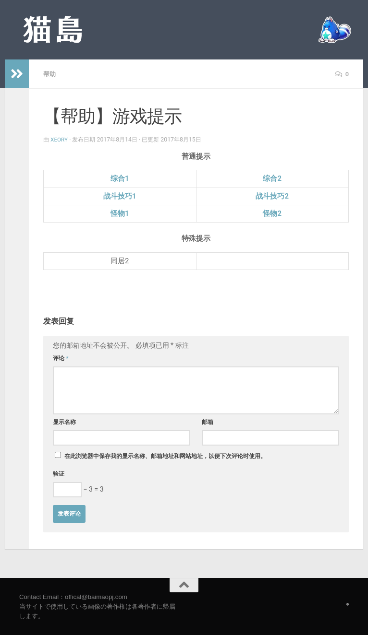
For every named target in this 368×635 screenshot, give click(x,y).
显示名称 (64, 421)
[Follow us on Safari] (347, 604)
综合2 (272, 178)
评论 (61, 357)
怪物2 (272, 213)
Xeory (59, 139)
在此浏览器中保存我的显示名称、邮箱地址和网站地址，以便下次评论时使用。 (165, 455)
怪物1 (119, 213)
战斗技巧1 (119, 195)
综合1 (119, 178)
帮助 (50, 74)
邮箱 (207, 421)
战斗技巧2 (272, 195)
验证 (58, 473)
